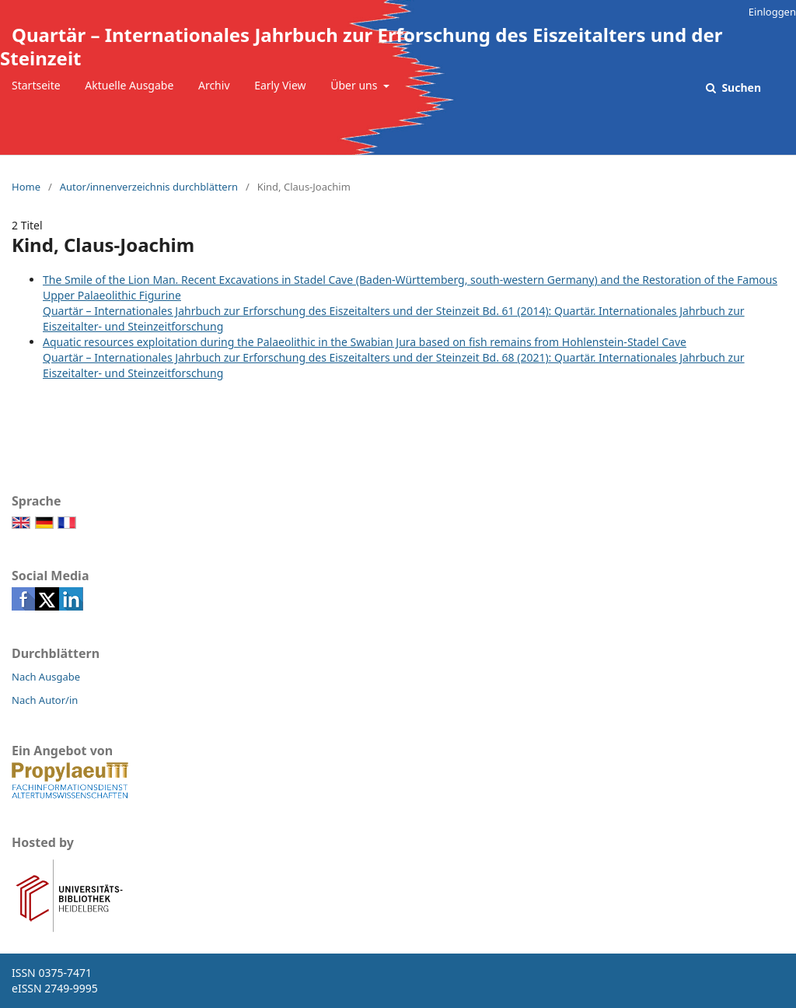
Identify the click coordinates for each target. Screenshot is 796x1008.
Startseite (36, 85)
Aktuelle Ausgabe (129, 85)
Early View (279, 85)
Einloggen (772, 12)
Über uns (355, 85)
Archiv (214, 85)
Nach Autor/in (45, 700)
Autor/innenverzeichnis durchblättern (149, 187)
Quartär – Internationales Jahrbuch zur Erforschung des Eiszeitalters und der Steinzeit (361, 46)
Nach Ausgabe (46, 677)
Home (26, 187)
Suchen (740, 87)
